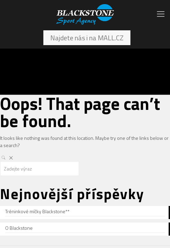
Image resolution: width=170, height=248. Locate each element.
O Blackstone (19, 227)
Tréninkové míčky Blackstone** (37, 211)
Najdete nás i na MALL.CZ (87, 37)
